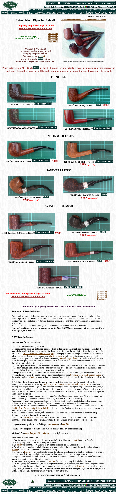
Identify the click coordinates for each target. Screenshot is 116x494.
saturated (75, 440)
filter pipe (28, 452)
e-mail (42, 56)
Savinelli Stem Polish (80, 384)
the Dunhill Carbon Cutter (90, 375)
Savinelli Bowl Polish (39, 408)
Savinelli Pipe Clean (68, 358)
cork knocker (79, 466)
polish (19, 445)
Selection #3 (53, 38)
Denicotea (53, 424)
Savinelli (74, 375)
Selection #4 (53, 40)
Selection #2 (53, 36)
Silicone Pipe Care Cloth (32, 417)
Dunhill (65, 424)
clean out (51, 461)
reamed (15, 449)
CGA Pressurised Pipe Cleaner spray (38, 353)
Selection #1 (53, 34)
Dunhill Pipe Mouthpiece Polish (56, 384)
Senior (33, 377)
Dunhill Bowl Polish (20, 408)
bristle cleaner (56, 356)
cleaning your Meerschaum (37, 433)
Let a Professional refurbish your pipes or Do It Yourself (83, 20)
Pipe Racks (53, 42)
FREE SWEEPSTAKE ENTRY (35, 28)
